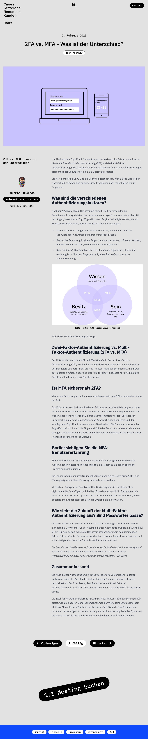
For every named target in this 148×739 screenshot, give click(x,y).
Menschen (12, 12)
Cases (9, 4)
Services (12, 8)
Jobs (8, 23)
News (8, 19)
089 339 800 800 (21, 205)
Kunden (10, 15)
